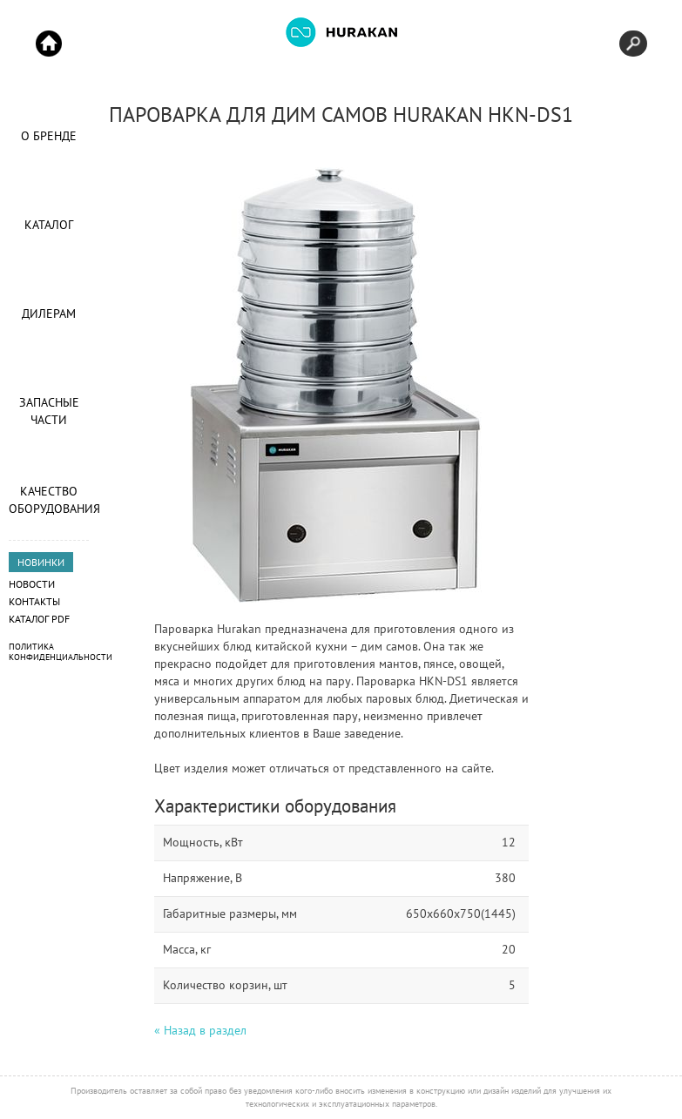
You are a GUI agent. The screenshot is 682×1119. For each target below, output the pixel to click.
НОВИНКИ (40, 562)
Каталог (48, 225)
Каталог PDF (39, 618)
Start (49, 43)
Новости (32, 583)
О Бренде (49, 136)
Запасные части (49, 411)
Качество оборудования (49, 499)
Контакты (34, 601)
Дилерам (49, 313)
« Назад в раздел (200, 1030)
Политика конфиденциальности (60, 652)
